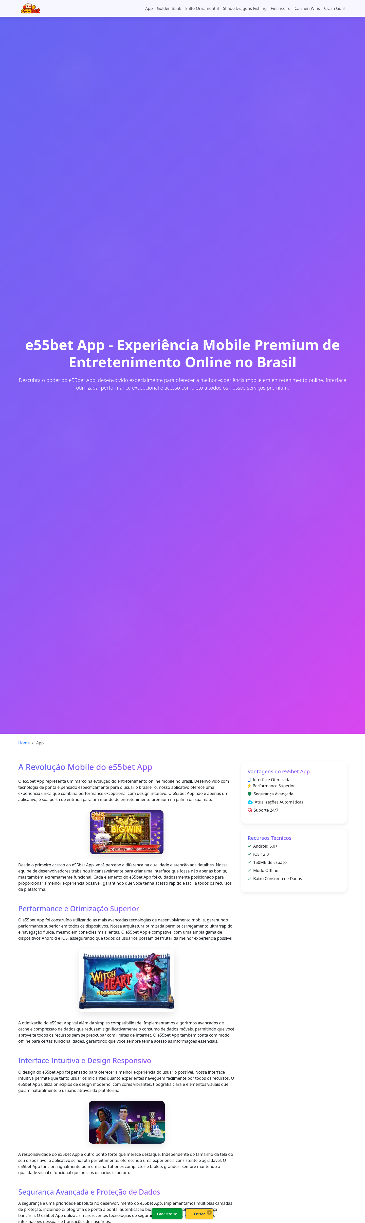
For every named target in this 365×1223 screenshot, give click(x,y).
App (149, 8)
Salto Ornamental (202, 8)
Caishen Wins (307, 8)
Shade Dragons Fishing (245, 8)
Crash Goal (334, 8)
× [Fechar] (209, 1212)
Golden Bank (169, 8)
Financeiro (280, 8)
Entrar (199, 1213)
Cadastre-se (167, 1213)
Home (24, 743)
